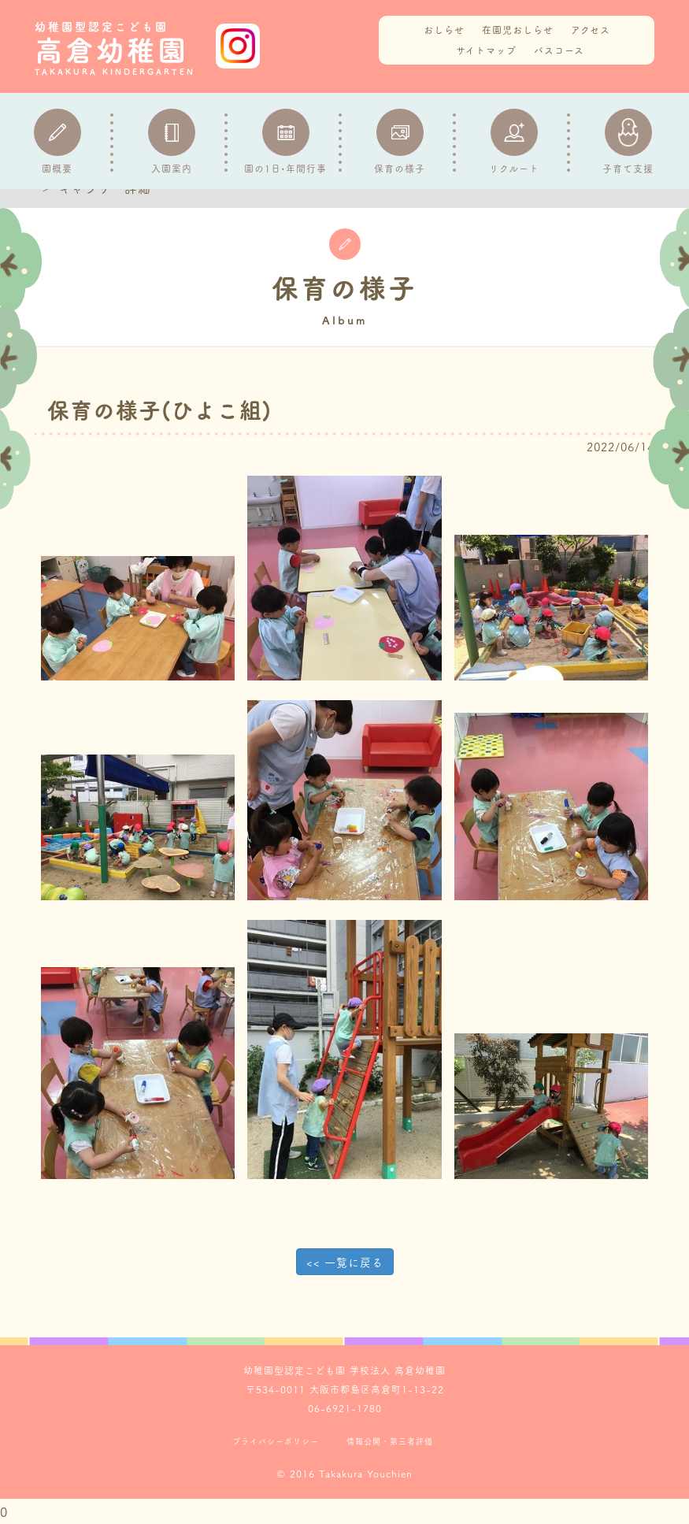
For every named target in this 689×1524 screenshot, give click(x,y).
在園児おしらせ (518, 29)
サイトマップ (486, 50)
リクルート (514, 141)
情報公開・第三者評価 (389, 1441)
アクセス (590, 29)
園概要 (57, 141)
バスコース (559, 50)
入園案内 (171, 141)
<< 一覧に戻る (344, 1262)
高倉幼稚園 (121, 48)
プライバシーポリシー (275, 1441)
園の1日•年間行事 (285, 141)
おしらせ (444, 29)
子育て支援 (628, 141)
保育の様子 (399, 141)
